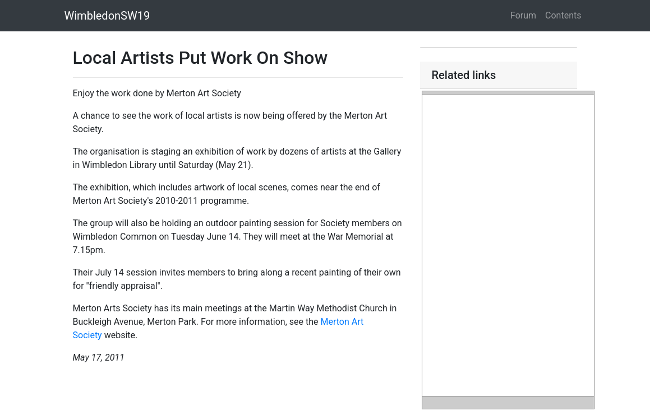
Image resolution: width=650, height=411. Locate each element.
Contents (563, 15)
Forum (523, 15)
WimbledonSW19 (107, 15)
